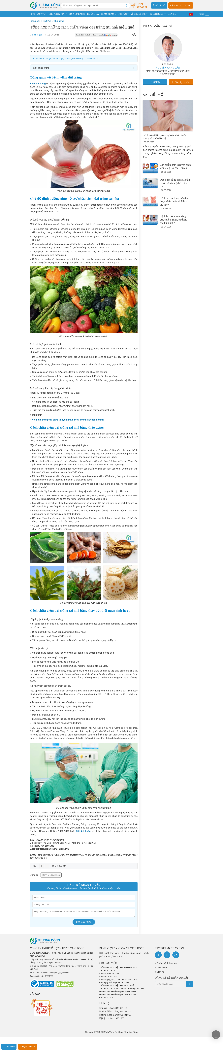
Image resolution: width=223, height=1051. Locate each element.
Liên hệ (161, 972)
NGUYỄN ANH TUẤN (168, 67)
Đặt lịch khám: (111, 1018)
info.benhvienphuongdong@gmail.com (53, 972)
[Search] (126, 5)
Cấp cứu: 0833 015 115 (180, 5)
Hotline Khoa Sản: (115, 1015)
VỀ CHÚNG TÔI (138, 14)
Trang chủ (35, 21)
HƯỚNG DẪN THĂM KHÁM (100, 14)
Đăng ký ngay (83, 922)
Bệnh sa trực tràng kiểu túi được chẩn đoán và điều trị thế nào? (174, 201)
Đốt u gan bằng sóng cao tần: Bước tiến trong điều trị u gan (175, 183)
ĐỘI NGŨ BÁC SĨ (77, 14)
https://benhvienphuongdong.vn (53, 849)
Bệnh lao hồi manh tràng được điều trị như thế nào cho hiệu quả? (173, 219)
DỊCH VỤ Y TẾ (38, 14)
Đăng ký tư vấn (180, 82)
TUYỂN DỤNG (157, 14)
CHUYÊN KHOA (57, 14)
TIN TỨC (122, 14)
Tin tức (46, 21)
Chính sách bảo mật (167, 963)
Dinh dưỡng (58, 21)
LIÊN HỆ (172, 14)
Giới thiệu (162, 967)
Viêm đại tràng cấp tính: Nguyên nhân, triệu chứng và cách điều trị (67, 58)
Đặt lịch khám (27, 1046)
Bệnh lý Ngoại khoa (51, 875)
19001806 (49, 846)
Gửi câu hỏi (159, 5)
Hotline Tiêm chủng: (115, 1011)
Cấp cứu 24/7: (113, 1008)
